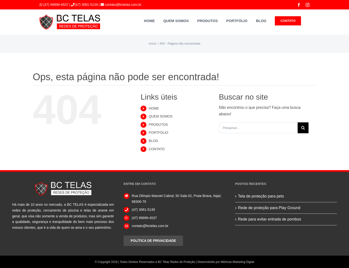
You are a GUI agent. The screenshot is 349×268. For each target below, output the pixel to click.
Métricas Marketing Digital (237, 262)
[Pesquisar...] (258, 127)
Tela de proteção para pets (261, 196)
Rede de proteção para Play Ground (269, 208)
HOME (154, 108)
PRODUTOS (158, 124)
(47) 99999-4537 (55, 5)
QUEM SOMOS (161, 116)
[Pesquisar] (303, 127)
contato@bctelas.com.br (123, 5)
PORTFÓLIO (158, 132)
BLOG (153, 141)
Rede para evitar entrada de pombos (269, 219)
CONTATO (157, 149)
